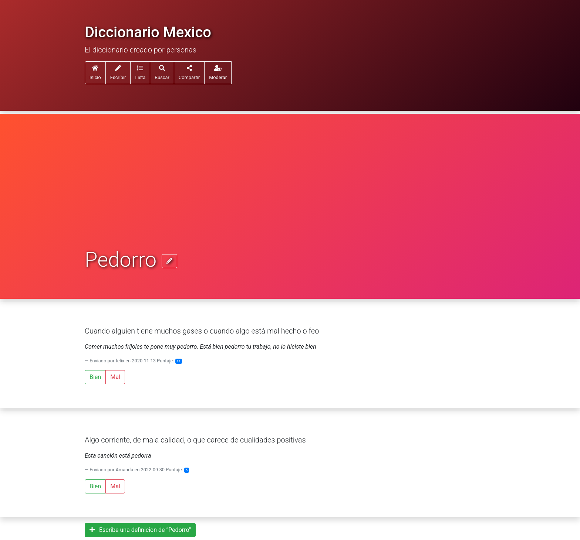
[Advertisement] (290, 193)
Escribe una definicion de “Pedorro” (140, 529)
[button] (140, 72)
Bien (95, 376)
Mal (115, 376)
